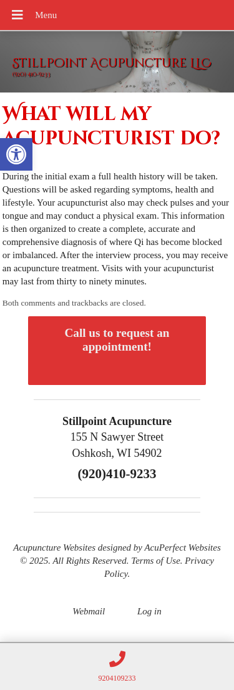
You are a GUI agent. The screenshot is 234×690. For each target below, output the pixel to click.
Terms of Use (155, 561)
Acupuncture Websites (54, 547)
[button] (16, 154)
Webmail (88, 611)
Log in (149, 611)
